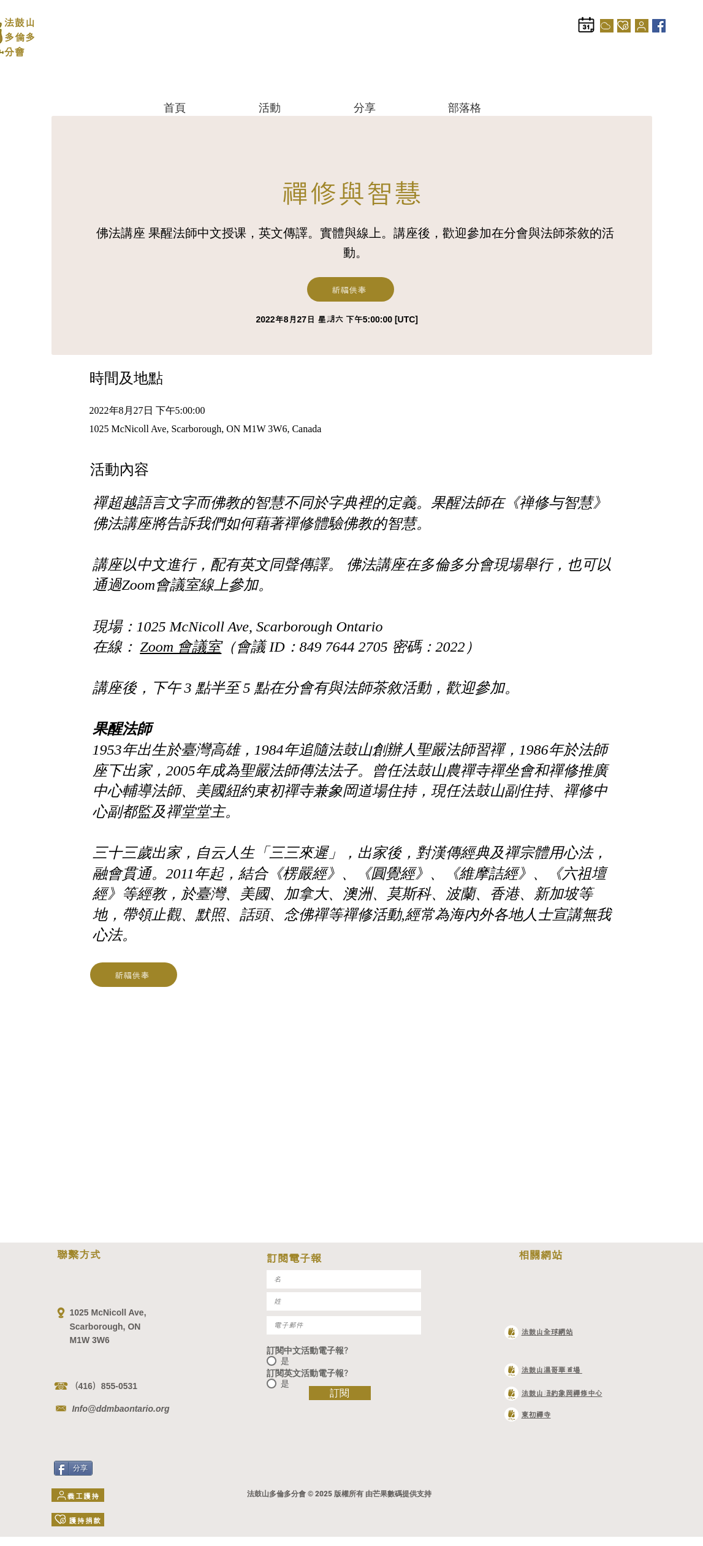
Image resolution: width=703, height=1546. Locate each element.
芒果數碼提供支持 (402, 1494)
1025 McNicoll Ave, (108, 1312)
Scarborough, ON (106, 1326)
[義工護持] (641, 25)
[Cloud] (607, 25)
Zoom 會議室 (181, 647)
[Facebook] (659, 25)
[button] (296, 107)
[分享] (73, 1468)
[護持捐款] (624, 25)
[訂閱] (340, 1393)
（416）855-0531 (104, 1386)
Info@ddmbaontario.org (120, 1409)
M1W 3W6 (90, 1340)
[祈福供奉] (350, 289)
